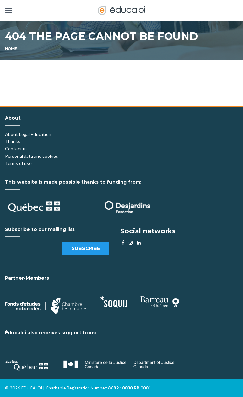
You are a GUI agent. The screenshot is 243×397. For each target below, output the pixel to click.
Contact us (16, 148)
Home (11, 48)
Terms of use (18, 163)
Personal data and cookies (31, 156)
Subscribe (86, 248)
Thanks (13, 141)
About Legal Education (28, 134)
